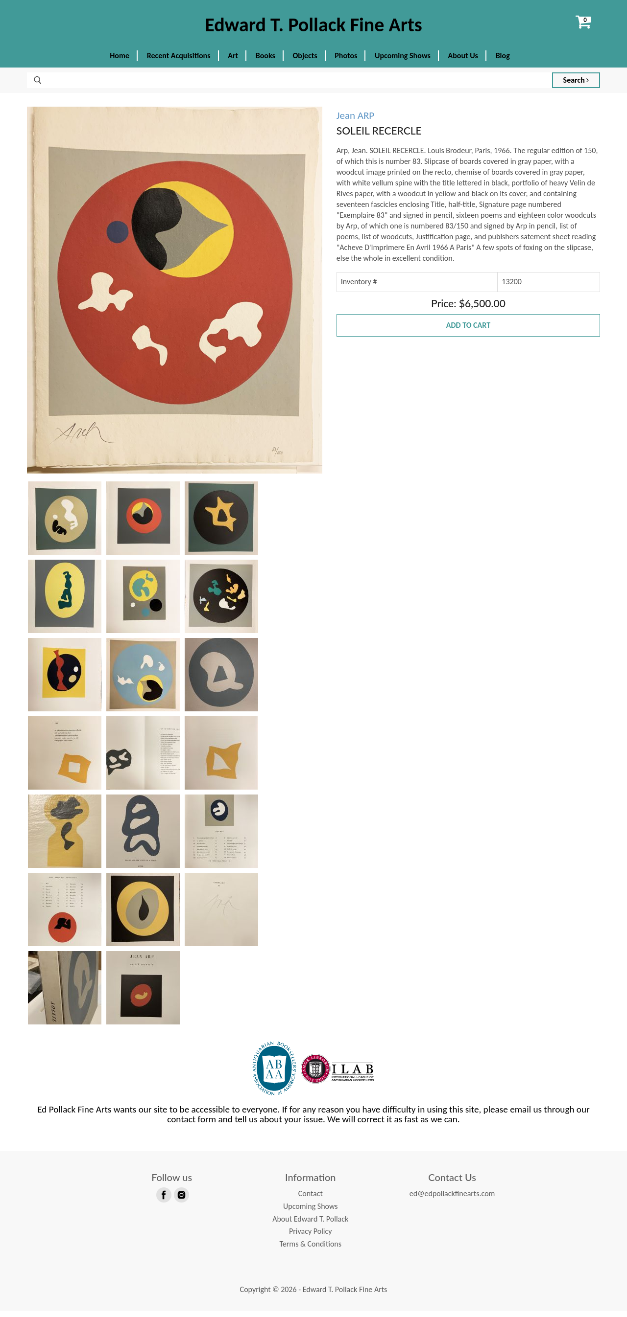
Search (576, 86)
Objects (305, 62)
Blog (503, 62)
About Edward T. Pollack (310, 1225)
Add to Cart (468, 332)
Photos (346, 62)
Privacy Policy (310, 1238)
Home (119, 62)
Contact (310, 1200)
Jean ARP (355, 122)
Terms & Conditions (310, 1250)
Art (233, 62)
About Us (463, 62)
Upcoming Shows (403, 62)
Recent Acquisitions (179, 62)
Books (265, 62)
